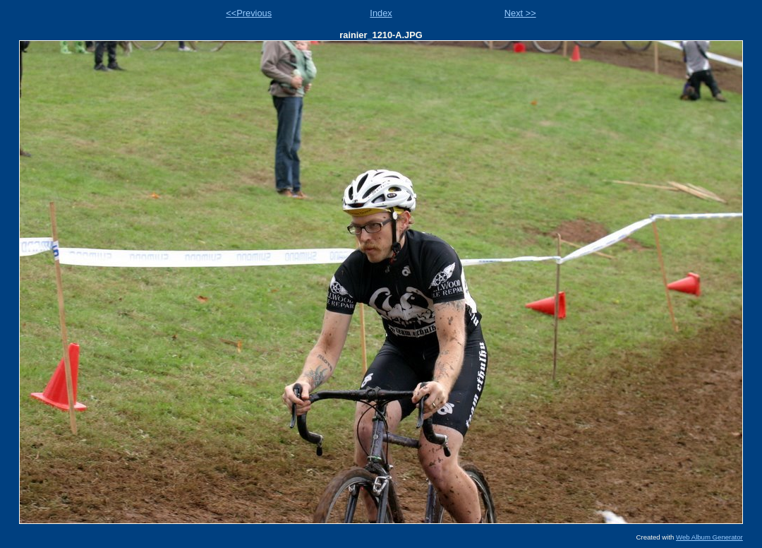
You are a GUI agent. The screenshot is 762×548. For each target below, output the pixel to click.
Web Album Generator (709, 537)
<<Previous (249, 13)
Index (381, 13)
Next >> (520, 13)
